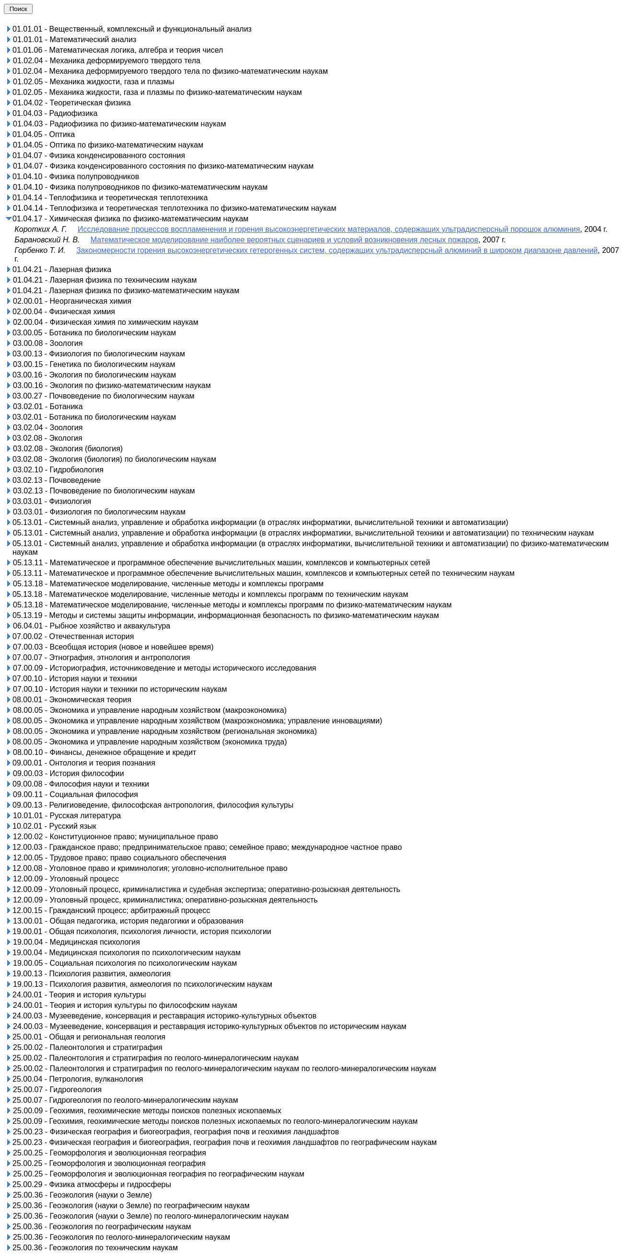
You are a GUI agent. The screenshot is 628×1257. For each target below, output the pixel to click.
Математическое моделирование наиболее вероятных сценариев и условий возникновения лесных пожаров (284, 240)
